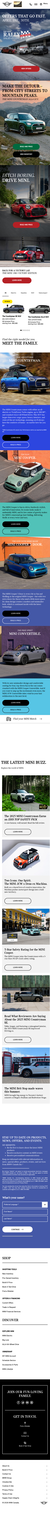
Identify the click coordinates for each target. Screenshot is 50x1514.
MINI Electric (7, 1336)
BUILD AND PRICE (26, 147)
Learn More (16, 438)
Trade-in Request (9, 1307)
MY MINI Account (9, 1356)
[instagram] (31, 1402)
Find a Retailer (8, 1291)
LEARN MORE (17, 280)
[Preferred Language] (25, 1205)
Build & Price (15, 445)
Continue (17, 1229)
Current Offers (7, 1303)
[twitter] (22, 1402)
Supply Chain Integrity (10, 1498)
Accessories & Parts (10, 1365)
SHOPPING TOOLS (9, 1269)
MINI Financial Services (11, 1312)
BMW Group (7, 1478)
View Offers (26, 69)
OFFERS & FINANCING (11, 1299)
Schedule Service (9, 1360)
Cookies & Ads (8, 1486)
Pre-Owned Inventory (10, 1278)
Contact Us (6, 1474)
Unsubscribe (7, 1482)
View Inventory (26, 154)
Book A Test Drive (9, 1287)
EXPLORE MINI (8, 1331)
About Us (5, 1466)
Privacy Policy (7, 1490)
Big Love (5, 1340)
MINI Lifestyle (7, 1369)
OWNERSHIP (7, 1352)
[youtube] (27, 1402)
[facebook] (18, 1402)
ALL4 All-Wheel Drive (10, 1344)
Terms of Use (7, 1494)
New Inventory (7, 1274)
